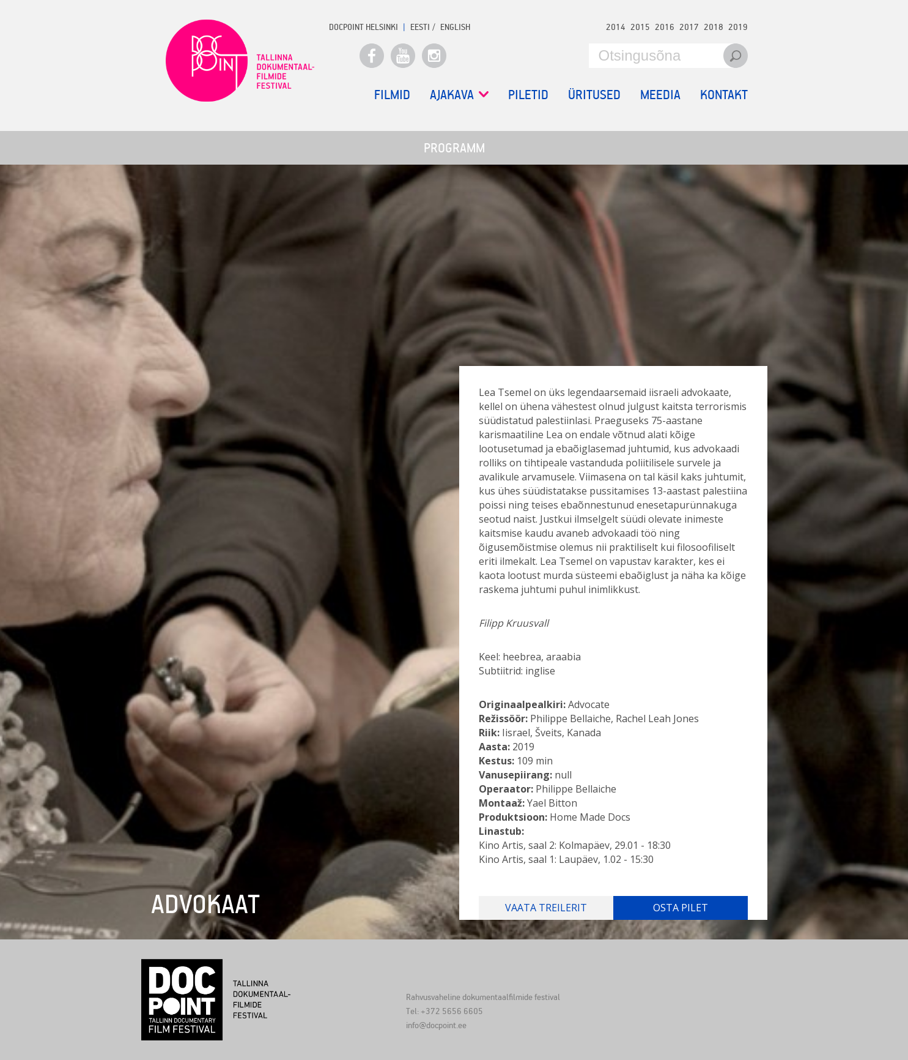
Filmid (392, 94)
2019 (738, 26)
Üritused (594, 94)
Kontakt (724, 94)
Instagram (434, 55)
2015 (640, 26)
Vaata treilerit (546, 907)
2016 (664, 26)
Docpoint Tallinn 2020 (240, 61)
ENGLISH (455, 26)
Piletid (528, 94)
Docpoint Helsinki (363, 26)
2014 (616, 26)
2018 (713, 26)
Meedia (660, 94)
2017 (689, 26)
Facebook (372, 55)
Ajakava (459, 95)
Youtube (403, 55)
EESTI (420, 26)
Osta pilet (680, 907)
